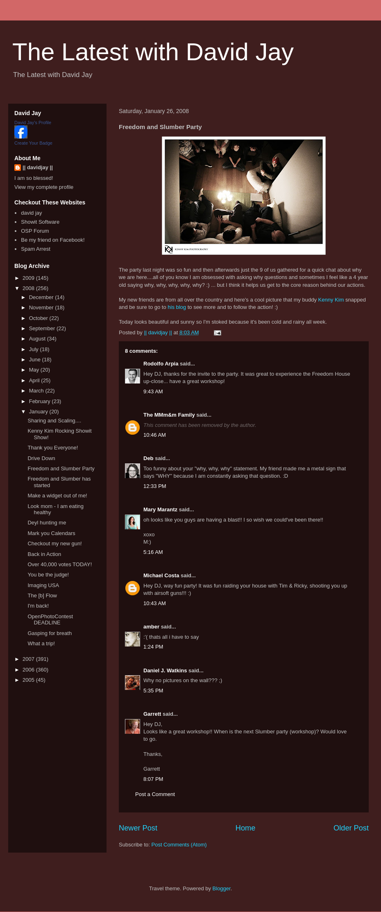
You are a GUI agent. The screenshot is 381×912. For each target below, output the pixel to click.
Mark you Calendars (51, 533)
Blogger (222, 888)
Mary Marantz (160, 509)
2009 (29, 278)
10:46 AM (154, 435)
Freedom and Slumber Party (60, 468)
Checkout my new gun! (54, 543)
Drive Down (41, 458)
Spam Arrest (35, 249)
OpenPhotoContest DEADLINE (50, 619)
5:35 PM (153, 690)
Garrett (152, 714)
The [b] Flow (42, 595)
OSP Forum (35, 231)
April (35, 380)
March (37, 391)
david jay (31, 213)
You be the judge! (48, 575)
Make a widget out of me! (57, 495)
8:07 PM (153, 779)
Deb (148, 458)
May (35, 370)
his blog (177, 307)
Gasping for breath (49, 633)
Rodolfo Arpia (160, 364)
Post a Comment (155, 794)
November (42, 307)
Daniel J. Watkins (165, 670)
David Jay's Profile (32, 122)
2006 (29, 670)
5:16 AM (153, 552)
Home (246, 828)
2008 (29, 288)
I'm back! (38, 606)
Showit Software (40, 222)
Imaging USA (43, 585)
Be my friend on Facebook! (52, 240)
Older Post (351, 828)
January (39, 411)
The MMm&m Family (169, 415)
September (43, 328)
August (38, 339)
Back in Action (44, 554)
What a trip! (40, 643)
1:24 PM (153, 647)
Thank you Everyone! (52, 448)
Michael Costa (161, 575)
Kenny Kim (331, 300)
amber (151, 627)
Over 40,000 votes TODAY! (59, 564)
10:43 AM (154, 603)
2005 (29, 680)
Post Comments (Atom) (179, 845)
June (35, 359)
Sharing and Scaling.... (54, 420)
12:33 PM (154, 486)
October (39, 318)
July (34, 349)
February (40, 401)
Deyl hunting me (46, 523)
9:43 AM (153, 391)
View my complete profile (43, 187)
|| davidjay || (38, 167)
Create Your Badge (33, 143)
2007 (29, 659)
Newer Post (138, 828)
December (42, 297)
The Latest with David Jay (153, 52)
